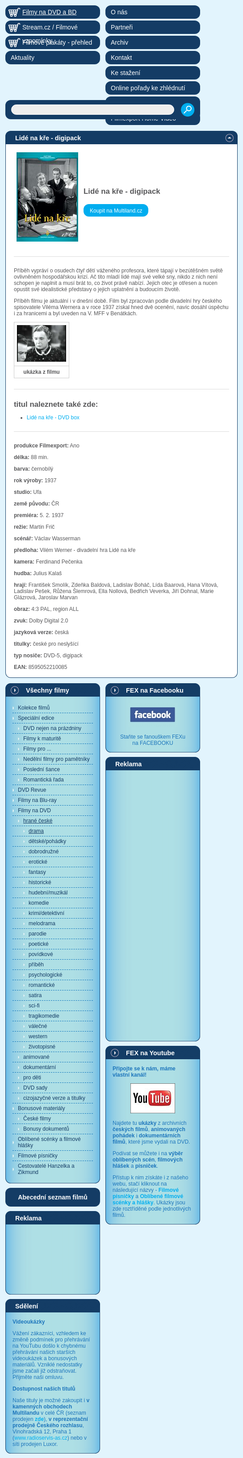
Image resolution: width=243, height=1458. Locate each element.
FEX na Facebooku (155, 690)
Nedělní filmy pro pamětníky (56, 759)
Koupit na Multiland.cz (116, 211)
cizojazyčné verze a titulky (54, 1098)
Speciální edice (36, 718)
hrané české (37, 821)
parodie (37, 934)
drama (36, 831)
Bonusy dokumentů (46, 1129)
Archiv (119, 42)
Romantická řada (43, 780)
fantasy (37, 872)
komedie (39, 903)
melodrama (42, 923)
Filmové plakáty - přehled (57, 42)
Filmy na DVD (34, 810)
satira (35, 995)
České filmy (37, 1118)
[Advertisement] (53, 1258)
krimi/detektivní (46, 913)
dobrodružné (44, 851)
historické (40, 882)
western (38, 1036)
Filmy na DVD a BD (49, 12)
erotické (38, 862)
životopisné (42, 1047)
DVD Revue (32, 790)
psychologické (45, 975)
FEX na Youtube (150, 1053)
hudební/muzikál (48, 893)
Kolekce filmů (34, 708)
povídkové (41, 954)
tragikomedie (44, 1016)
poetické (39, 944)
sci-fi (34, 1006)
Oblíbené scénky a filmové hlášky (49, 1142)
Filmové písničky (38, 1156)
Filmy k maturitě (42, 738)
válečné (38, 1026)
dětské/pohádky (47, 841)
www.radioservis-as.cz (40, 1438)
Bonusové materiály (41, 1108)
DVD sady (35, 1088)
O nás (119, 12)
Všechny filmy (47, 690)
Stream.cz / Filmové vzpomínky (50, 29)
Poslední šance (41, 769)
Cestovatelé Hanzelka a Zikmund (46, 1169)
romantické (42, 985)
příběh (36, 964)
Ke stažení (125, 72)
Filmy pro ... (37, 749)
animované (36, 1057)
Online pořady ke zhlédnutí (148, 88)
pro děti (32, 1077)
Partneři (122, 27)
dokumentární (39, 1067)
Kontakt (121, 57)
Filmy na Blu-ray (37, 800)
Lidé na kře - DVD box (53, 417)
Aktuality (22, 57)
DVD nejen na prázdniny (52, 728)
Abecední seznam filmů (53, 1197)
